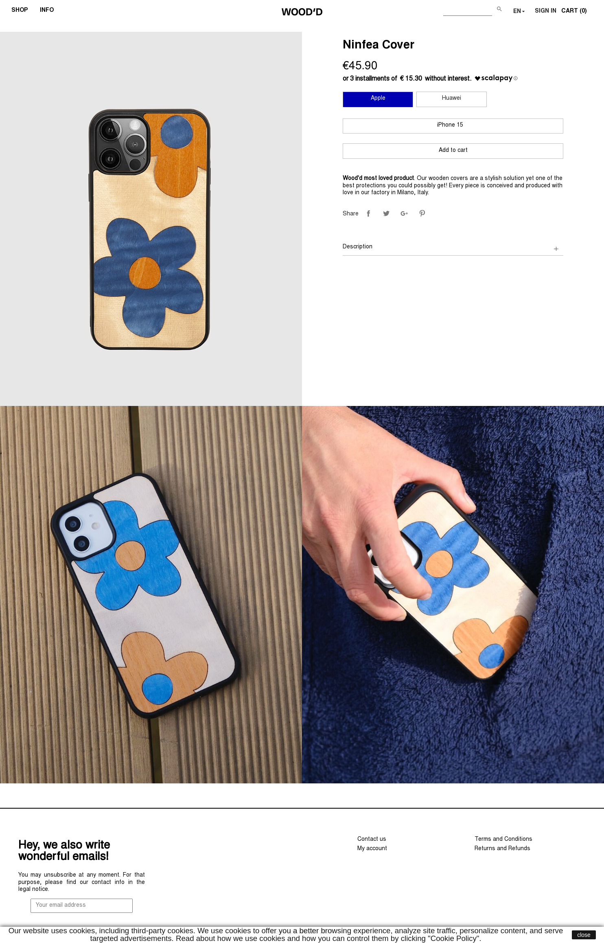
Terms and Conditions (503, 839)
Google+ (404, 213)
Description (357, 247)
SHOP (22, 11)
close (584, 935)
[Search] (467, 10)
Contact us (371, 839)
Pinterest (422, 213)
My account (372, 849)
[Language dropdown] (520, 11)
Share (368, 213)
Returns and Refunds (502, 849)
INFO (49, 11)
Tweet (386, 213)
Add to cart (453, 151)
